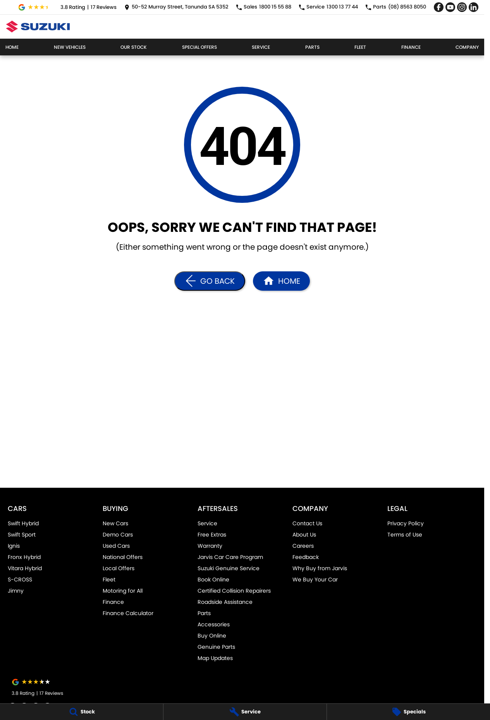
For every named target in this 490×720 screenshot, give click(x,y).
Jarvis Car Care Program (230, 557)
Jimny (16, 591)
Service (261, 47)
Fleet (360, 47)
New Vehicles (70, 47)
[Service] (245, 712)
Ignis (14, 546)
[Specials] (408, 712)
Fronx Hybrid (24, 557)
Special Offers (199, 47)
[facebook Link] (439, 7)
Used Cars (116, 546)
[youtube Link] (450, 7)
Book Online (213, 579)
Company (467, 47)
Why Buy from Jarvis (319, 568)
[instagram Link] (462, 7)
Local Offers (118, 568)
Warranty (210, 546)
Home (12, 47)
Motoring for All (123, 591)
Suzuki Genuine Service (229, 568)
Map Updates (215, 658)
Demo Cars (118, 534)
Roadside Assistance (225, 602)
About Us (304, 534)
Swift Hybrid (23, 523)
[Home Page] (38, 27)
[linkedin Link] (473, 7)
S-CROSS (20, 579)
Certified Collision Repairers (234, 591)
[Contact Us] (176, 7)
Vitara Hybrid (25, 568)
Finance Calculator (128, 613)
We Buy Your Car (315, 579)
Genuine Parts (216, 647)
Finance (411, 47)
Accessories (214, 624)
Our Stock (133, 47)
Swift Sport (22, 534)
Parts (312, 47)
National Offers (123, 557)
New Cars (115, 523)
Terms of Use (404, 534)
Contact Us (307, 523)
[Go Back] (209, 281)
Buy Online (212, 635)
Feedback (305, 557)
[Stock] (81, 712)
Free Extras (212, 534)
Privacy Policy (405, 523)
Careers (303, 546)
